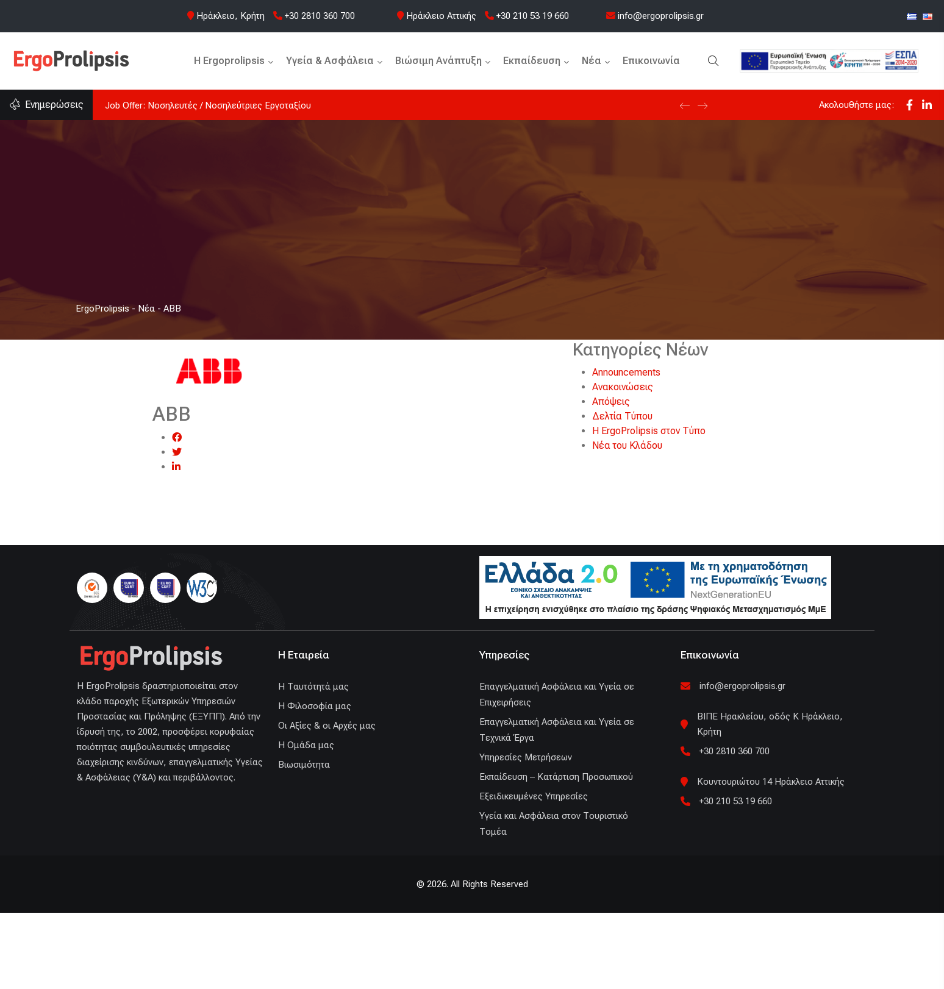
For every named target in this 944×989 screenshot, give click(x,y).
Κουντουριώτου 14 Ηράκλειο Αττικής (771, 781)
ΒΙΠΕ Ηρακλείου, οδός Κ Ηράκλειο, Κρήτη (770, 724)
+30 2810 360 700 (314, 15)
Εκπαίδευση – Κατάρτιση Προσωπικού (556, 776)
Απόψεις (611, 401)
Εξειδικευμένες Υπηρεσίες (533, 796)
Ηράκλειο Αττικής (441, 15)
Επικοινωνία (651, 60)
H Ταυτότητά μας (313, 686)
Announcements (626, 372)
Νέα (591, 60)
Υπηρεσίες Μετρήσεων (525, 757)
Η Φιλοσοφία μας (314, 706)
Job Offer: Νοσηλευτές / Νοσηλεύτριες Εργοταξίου (208, 105)
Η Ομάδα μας (306, 745)
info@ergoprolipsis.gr (655, 15)
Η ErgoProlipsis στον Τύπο (649, 431)
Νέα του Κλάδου (627, 445)
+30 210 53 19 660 (527, 15)
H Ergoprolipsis (229, 60)
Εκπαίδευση (531, 60)
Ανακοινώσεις (622, 387)
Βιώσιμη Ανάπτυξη (438, 60)
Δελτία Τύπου (622, 416)
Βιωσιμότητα (304, 764)
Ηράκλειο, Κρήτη (230, 15)
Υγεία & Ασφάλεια (330, 60)
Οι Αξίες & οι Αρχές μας (327, 725)
